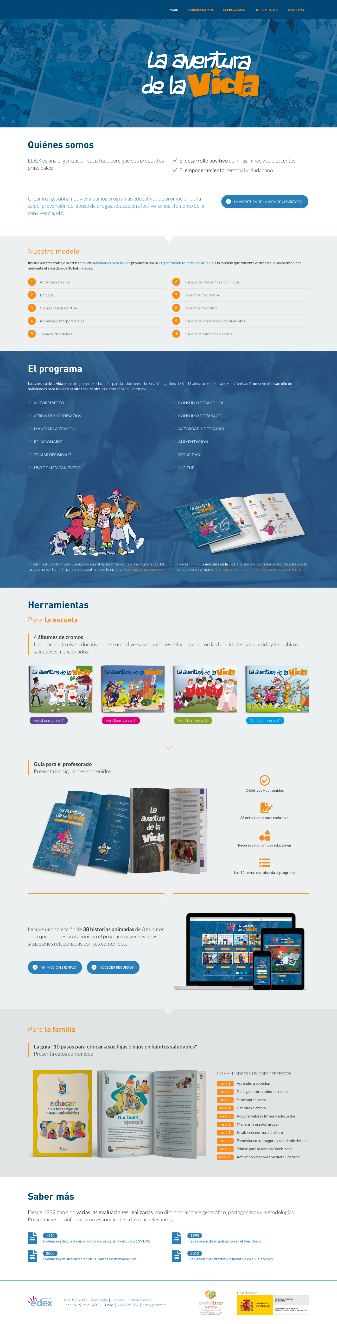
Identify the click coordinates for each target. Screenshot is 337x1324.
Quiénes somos (201, 10)
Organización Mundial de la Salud (186, 262)
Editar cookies (140, 1300)
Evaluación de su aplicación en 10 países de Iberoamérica (89, 1256)
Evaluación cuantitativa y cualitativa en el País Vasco (230, 1256)
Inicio (173, 10)
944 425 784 (127, 1305)
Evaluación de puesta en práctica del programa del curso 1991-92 (96, 1238)
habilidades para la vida (111, 262)
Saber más (296, 10)
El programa (234, 10)
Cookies (118, 1300)
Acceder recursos (112, 967)
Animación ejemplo (54, 967)
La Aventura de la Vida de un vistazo (264, 201)
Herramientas (266, 10)
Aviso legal (99, 1300)
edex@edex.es (154, 1305)
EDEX (34, 160)
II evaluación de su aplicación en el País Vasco (224, 1238)
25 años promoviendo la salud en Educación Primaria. (262, 569)
